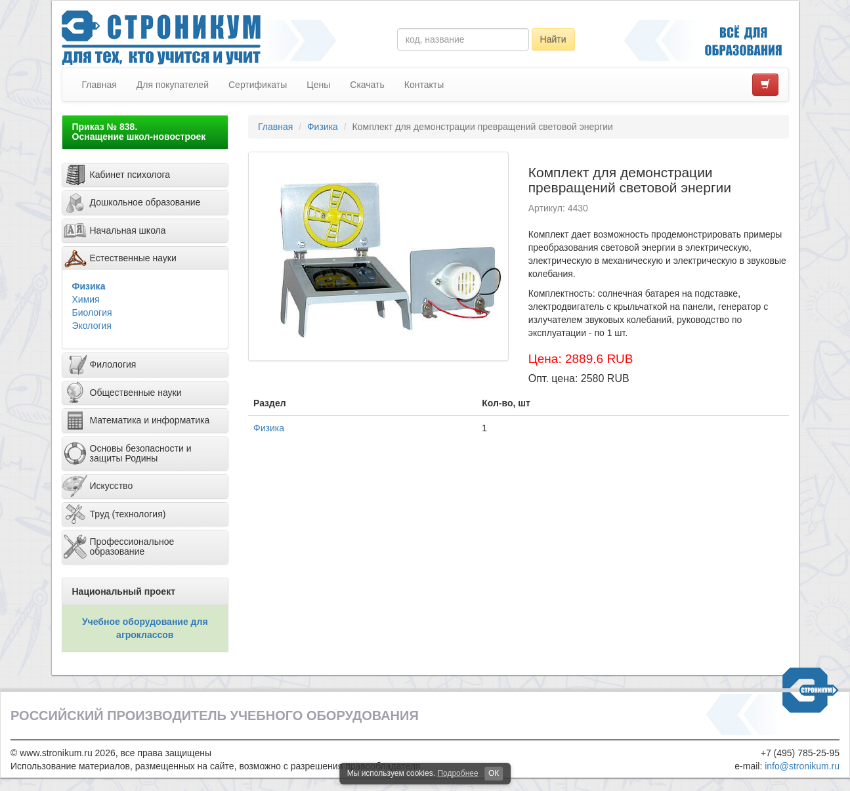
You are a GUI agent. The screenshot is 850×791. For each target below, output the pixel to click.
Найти (553, 39)
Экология (92, 325)
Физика (89, 286)
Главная (99, 84)
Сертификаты (257, 84)
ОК (493, 773)
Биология (92, 312)
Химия (86, 299)
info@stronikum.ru (802, 766)
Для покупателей (173, 84)
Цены (318, 84)
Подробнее (457, 773)
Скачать (367, 84)
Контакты (424, 84)
